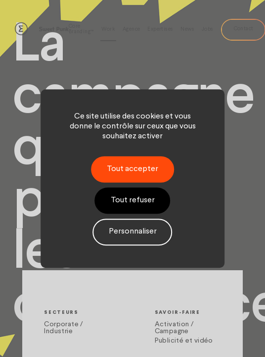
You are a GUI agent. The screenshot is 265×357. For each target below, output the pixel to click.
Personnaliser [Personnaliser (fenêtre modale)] (133, 232)
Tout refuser (133, 200)
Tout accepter (132, 169)
